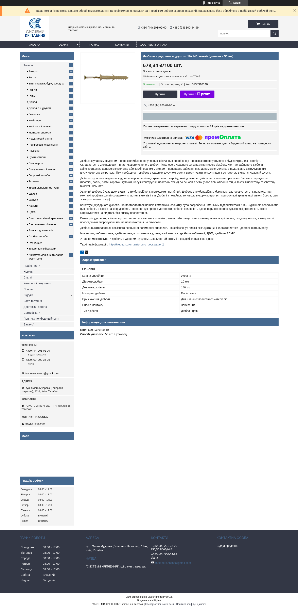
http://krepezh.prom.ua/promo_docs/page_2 (136, 244)
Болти (32, 77)
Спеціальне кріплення (42, 169)
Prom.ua (167, 596)
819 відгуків (213, 2)
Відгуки (28, 295)
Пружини (34, 150)
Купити (160, 94)
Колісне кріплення (40, 126)
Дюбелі (33, 101)
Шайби (33, 193)
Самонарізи (36, 163)
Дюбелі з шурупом (40, 108)
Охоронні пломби (39, 175)
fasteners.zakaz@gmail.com (41, 373)
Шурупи (33, 199)
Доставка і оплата (154, 44)
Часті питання (33, 301)
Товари (62, 44)
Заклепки (34, 114)
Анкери (33, 71)
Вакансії (29, 324)
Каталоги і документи (38, 283)
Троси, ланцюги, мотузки (44, 187)
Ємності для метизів (41, 230)
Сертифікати (32, 312)
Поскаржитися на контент (159, 604)
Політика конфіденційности (41, 318)
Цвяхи (32, 211)
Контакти (122, 44)
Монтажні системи (40, 132)
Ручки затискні (37, 157)
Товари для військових (42, 248)
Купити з (197, 94)
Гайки (32, 95)
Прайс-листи (32, 265)
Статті (28, 277)
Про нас (94, 44)
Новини (29, 271)
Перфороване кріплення (43, 144)
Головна (34, 44)
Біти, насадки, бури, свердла (46, 83)
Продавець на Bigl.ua (149, 600)
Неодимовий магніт (40, 138)
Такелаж (34, 181)
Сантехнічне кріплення (42, 224)
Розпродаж (35, 242)
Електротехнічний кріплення (46, 218)
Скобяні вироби (38, 236)
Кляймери (35, 120)
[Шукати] (274, 33)
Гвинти (33, 89)
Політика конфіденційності (191, 604)
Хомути (33, 205)
